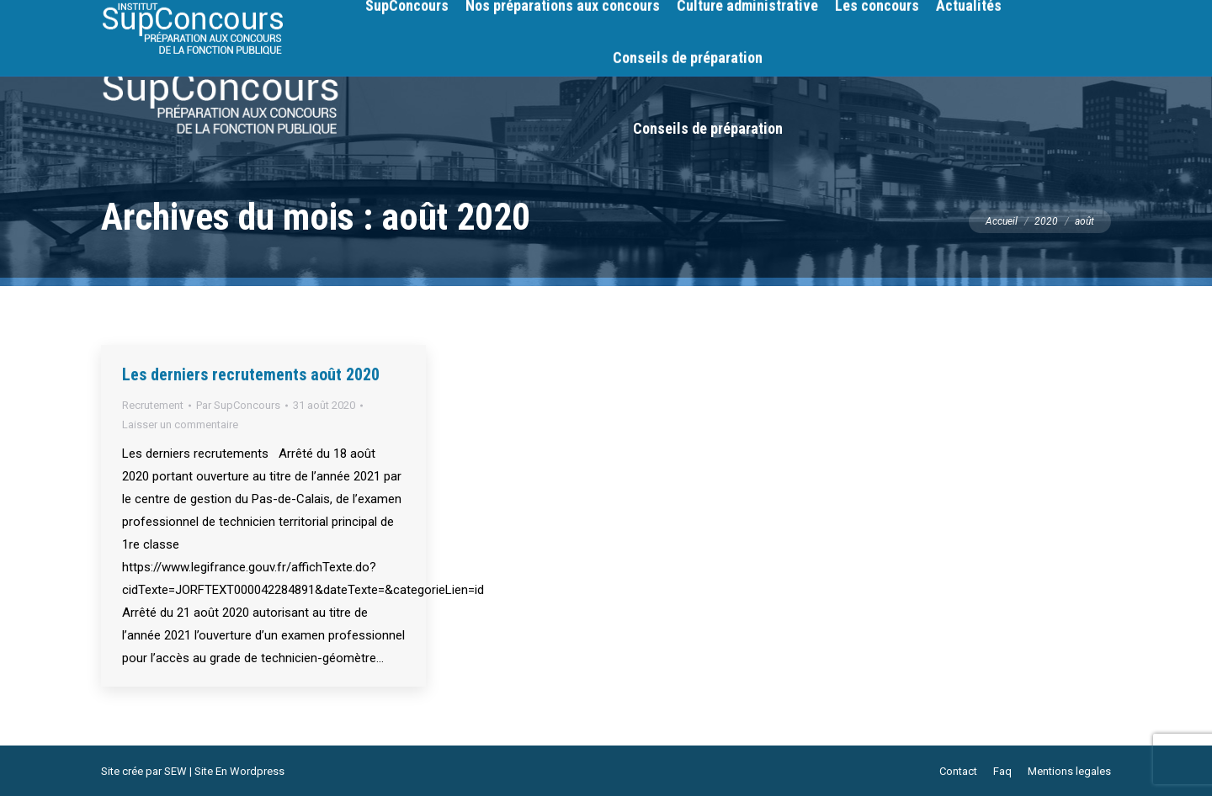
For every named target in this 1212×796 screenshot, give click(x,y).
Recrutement (152, 405)
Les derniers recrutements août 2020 (251, 374)
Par (238, 405)
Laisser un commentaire (180, 424)
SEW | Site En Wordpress (224, 771)
